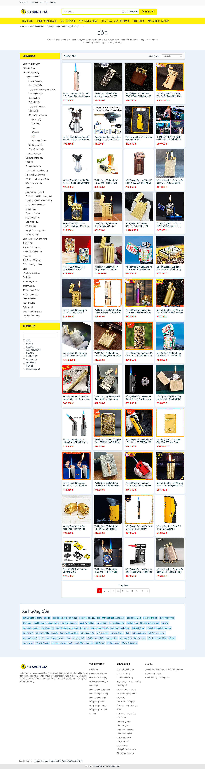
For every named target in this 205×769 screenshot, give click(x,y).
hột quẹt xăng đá (116, 623)
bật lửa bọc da (113, 643)
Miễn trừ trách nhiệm (98, 681)
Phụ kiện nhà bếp (36, 149)
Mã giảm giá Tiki (96, 701)
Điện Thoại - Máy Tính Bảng (115, 21)
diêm (128, 633)
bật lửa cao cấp (87, 633)
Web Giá (70, 761)
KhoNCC (28, 343)
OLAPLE (28, 366)
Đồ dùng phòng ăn (34, 153)
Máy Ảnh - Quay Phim (32, 252)
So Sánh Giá (113, 766)
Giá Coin (79, 761)
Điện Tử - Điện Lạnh (47, 21)
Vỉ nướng (35, 124)
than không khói (167, 618)
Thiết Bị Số (138, 21)
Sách (25, 269)
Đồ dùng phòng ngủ (34, 158)
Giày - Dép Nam (30, 299)
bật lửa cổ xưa (116, 633)
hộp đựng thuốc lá (69, 623)
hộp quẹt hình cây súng (89, 618)
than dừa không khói (69, 633)
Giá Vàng (62, 761)
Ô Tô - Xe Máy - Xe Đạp (33, 264)
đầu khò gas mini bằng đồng (46, 623)
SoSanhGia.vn (100, 766)
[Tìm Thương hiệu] (40, 335)
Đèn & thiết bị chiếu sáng (37, 170)
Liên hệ (53, 2)
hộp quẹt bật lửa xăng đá (47, 633)
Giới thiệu (44, 2)
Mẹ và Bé (27, 256)
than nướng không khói (33, 638)
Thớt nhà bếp (34, 102)
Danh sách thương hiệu (99, 689)
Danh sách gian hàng (98, 693)
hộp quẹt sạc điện (31, 628)
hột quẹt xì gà (126, 638)
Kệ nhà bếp (33, 111)
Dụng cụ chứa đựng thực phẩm (42, 89)
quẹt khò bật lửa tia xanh (67, 628)
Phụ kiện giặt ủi (32, 217)
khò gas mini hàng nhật (62, 643)
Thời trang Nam (30, 281)
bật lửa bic (99, 643)
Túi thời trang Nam (31, 290)
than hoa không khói (75, 638)
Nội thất (29, 162)
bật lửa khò (28, 633)
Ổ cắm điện (31, 209)
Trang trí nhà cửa (33, 166)
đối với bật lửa (138, 628)
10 (142, 591)
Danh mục (34, 2)
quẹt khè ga (28, 643)
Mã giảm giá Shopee (98, 709)
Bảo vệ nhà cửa (32, 222)
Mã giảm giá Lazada (98, 705)
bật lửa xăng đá (150, 618)
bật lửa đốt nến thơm (32, 618)
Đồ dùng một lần (36, 145)
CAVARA (28, 353)
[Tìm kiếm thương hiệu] (92, 12)
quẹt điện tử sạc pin (84, 643)
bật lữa (165, 623)
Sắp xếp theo (154, 56)
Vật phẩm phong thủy (35, 230)
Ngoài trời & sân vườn (35, 175)
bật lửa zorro (139, 638)
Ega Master (29, 363)
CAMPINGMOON (32, 350)
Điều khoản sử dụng (98, 678)
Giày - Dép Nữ (29, 303)
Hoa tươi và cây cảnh (35, 192)
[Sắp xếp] (172, 56)
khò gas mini (102, 633)
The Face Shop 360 (48, 761)
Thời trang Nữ (29, 286)
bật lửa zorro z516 (95, 638)
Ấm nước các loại (36, 81)
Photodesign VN (32, 369)
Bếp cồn (35, 132)
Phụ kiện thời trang (31, 316)
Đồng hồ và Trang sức (32, 311)
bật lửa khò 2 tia (134, 618)
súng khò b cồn (43, 643)
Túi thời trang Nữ (30, 294)
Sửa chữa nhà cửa (34, 183)
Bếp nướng (36, 119)
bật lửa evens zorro (156, 633)
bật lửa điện (102, 623)
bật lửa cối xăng (60, 618)
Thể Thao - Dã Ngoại (32, 260)
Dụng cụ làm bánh (37, 106)
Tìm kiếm (148, 11)
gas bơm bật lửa (87, 623)
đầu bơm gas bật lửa (120, 628)
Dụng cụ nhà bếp (53, 26)
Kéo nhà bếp (34, 98)
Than (33, 128)
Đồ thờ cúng (31, 226)
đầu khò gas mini (129, 643)
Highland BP (30, 356)
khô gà (47, 618)
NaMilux (28, 347)
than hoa (27, 623)
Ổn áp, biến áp (32, 235)
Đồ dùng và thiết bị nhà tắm (38, 179)
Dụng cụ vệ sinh (33, 213)
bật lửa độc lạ (47, 628)
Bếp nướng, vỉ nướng (70, 26)
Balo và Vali (28, 307)
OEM (26, 340)
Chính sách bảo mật (98, 674)
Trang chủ (24, 2)
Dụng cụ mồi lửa (38, 141)
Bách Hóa (27, 277)
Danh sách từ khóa (97, 697)
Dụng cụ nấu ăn (35, 85)
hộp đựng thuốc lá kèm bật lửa (161, 638)
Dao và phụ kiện (36, 94)
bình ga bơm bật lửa (100, 628)
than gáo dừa (111, 638)
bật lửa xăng (132, 623)
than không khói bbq (55, 638)
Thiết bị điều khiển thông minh (39, 196)
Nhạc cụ (29, 188)
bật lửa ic (84, 628)
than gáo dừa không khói (113, 618)
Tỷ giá (36, 761)
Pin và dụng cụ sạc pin (36, 205)
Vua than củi (30, 359)
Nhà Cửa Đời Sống (88, 21)
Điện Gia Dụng (68, 21)
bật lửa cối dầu (139, 633)
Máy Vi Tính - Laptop (158, 21)
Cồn (33, 136)
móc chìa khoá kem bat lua (159, 628)
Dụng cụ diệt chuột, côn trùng (39, 200)
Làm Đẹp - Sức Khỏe (32, 273)
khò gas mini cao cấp (149, 623)
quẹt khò (73, 618)
